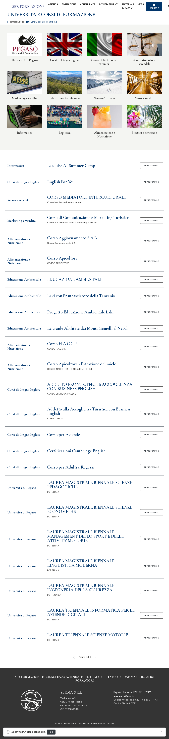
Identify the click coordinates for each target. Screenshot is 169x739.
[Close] (161, 731)
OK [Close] (51, 732)
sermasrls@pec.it (123, 696)
